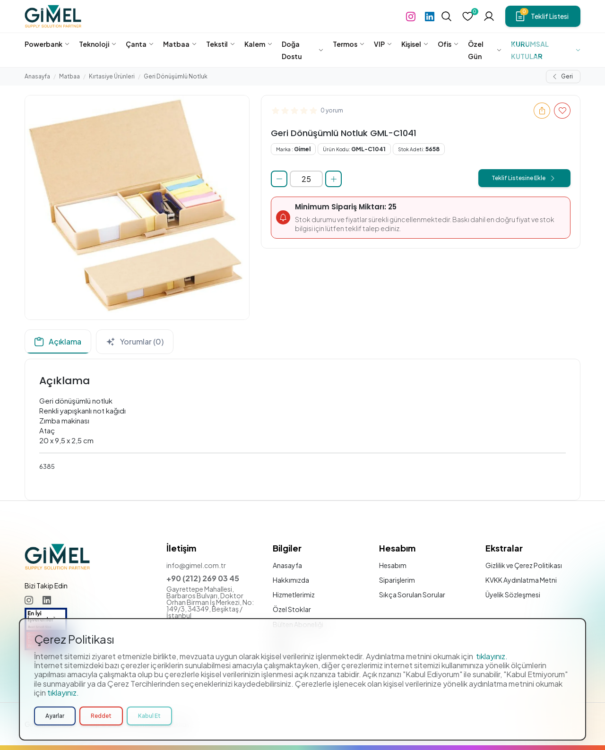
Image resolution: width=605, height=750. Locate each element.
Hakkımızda (291, 580)
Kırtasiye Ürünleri (112, 76)
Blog (280, 639)
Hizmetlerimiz (294, 594)
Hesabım (392, 565)
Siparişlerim (397, 580)
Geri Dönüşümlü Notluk (175, 76)
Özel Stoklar (292, 609)
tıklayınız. (492, 686)
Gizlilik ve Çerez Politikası (523, 565)
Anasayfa (37, 76)
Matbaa (69, 76)
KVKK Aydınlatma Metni (521, 580)
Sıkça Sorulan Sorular (412, 594)
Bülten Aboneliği (298, 624)
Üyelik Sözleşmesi (512, 594)
